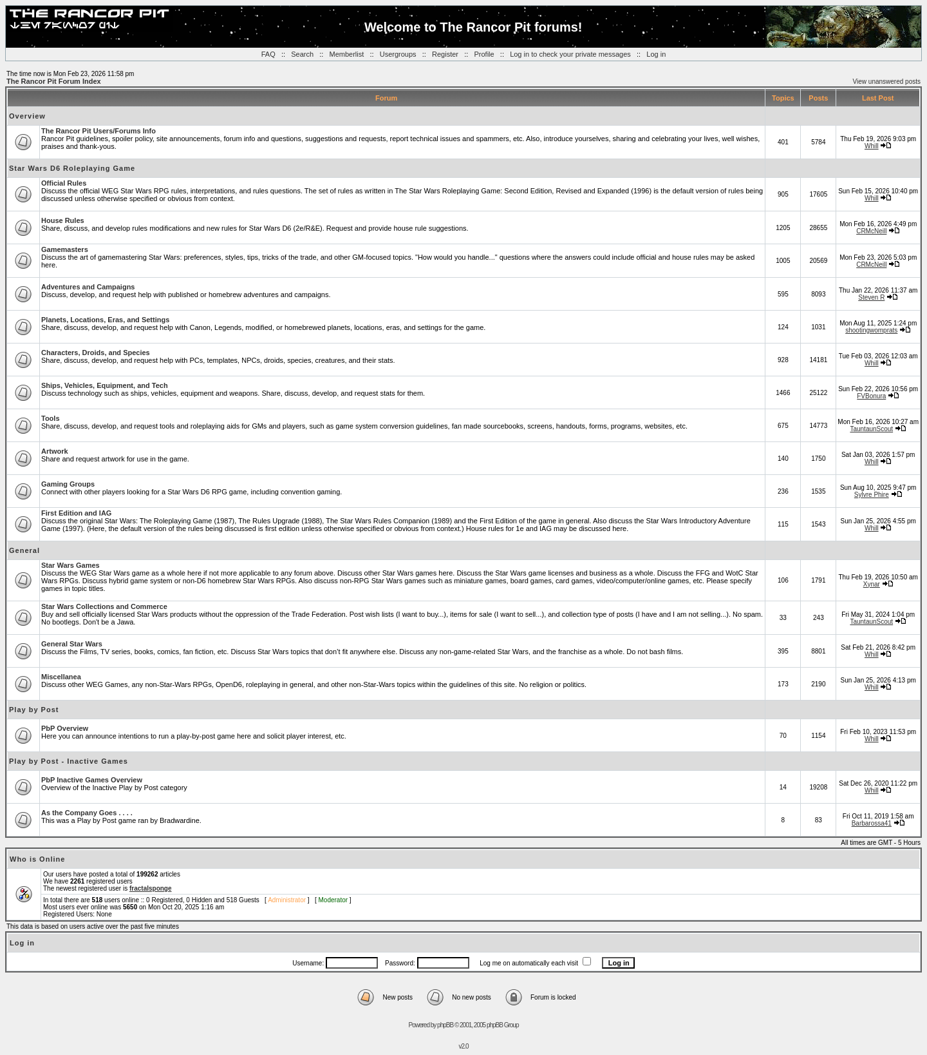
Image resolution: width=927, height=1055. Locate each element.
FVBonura (871, 396)
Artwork (54, 451)
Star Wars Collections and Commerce (104, 606)
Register (445, 54)
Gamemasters (64, 249)
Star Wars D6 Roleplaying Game (72, 168)
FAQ (268, 54)
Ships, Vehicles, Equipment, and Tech (104, 385)
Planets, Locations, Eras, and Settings (105, 320)
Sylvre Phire (871, 494)
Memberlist (347, 54)
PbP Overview (64, 728)
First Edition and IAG (76, 513)
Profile (484, 54)
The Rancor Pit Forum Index (53, 81)
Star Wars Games (70, 565)
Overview (27, 116)
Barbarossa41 (872, 823)
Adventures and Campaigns (88, 287)
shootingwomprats (871, 330)
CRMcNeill (871, 231)
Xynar (871, 584)
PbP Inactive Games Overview (91, 780)
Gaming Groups (68, 484)
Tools (50, 418)
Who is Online (37, 859)
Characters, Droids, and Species (95, 352)
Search (302, 54)
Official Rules (63, 183)
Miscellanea (61, 677)
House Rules (62, 220)
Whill (872, 146)
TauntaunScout (871, 428)
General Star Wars (71, 644)
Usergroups (398, 54)
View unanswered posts (887, 81)
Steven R (871, 297)
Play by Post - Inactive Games (68, 761)
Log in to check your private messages (570, 54)
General (24, 550)
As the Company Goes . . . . (87, 813)
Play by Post (34, 709)
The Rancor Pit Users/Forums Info (98, 131)
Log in (656, 54)
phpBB (445, 1025)
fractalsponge (150, 888)
